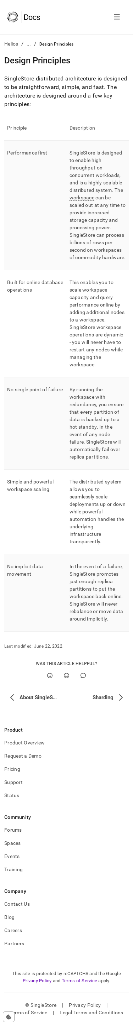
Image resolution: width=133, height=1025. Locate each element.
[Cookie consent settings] (9, 1016)
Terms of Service (79, 980)
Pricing (12, 769)
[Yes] (49, 675)
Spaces (12, 843)
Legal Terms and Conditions (91, 1012)
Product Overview (24, 743)
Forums (13, 830)
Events (12, 856)
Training (13, 869)
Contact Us (17, 904)
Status (12, 795)
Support (13, 782)
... (29, 44)
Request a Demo (22, 756)
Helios (11, 44)
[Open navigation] (117, 17)
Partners (14, 943)
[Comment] (83, 675)
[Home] (23, 17)
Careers (13, 930)
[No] (66, 675)
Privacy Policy (37, 980)
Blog (9, 917)
